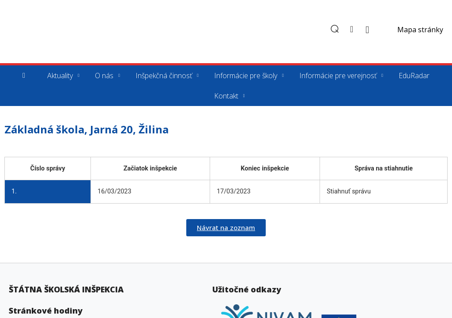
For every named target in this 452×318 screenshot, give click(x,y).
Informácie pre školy (245, 75)
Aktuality (60, 75)
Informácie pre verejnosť (338, 75)
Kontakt (226, 96)
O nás (104, 75)
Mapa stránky (420, 29)
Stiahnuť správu (349, 191)
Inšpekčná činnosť (164, 75)
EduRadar (414, 75)
